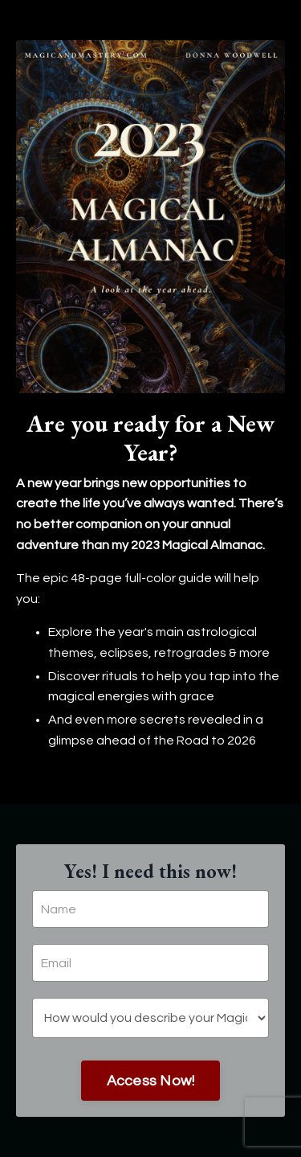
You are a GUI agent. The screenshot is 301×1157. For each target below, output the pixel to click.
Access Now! (151, 1081)
